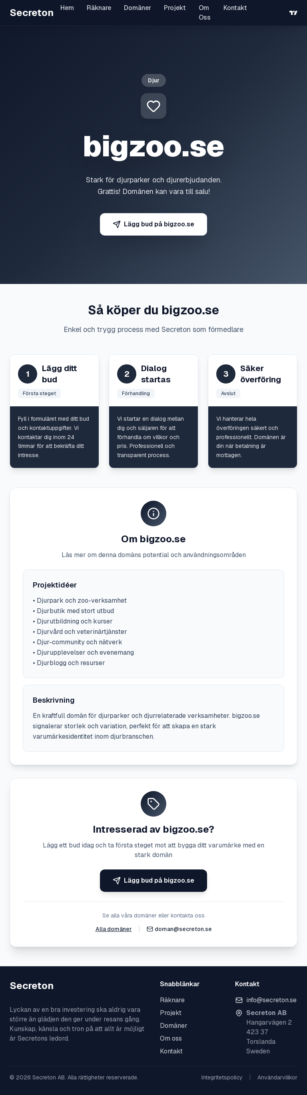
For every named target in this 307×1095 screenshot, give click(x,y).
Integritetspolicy (222, 1077)
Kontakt (235, 8)
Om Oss (205, 13)
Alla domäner (114, 929)
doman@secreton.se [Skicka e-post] (183, 929)
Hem (67, 8)
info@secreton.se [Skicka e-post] (271, 1000)
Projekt (175, 8)
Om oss (171, 1038)
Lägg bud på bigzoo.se (153, 224)
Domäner (137, 8)
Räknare (99, 8)
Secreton (32, 12)
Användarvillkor (277, 1077)
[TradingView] (293, 13)
